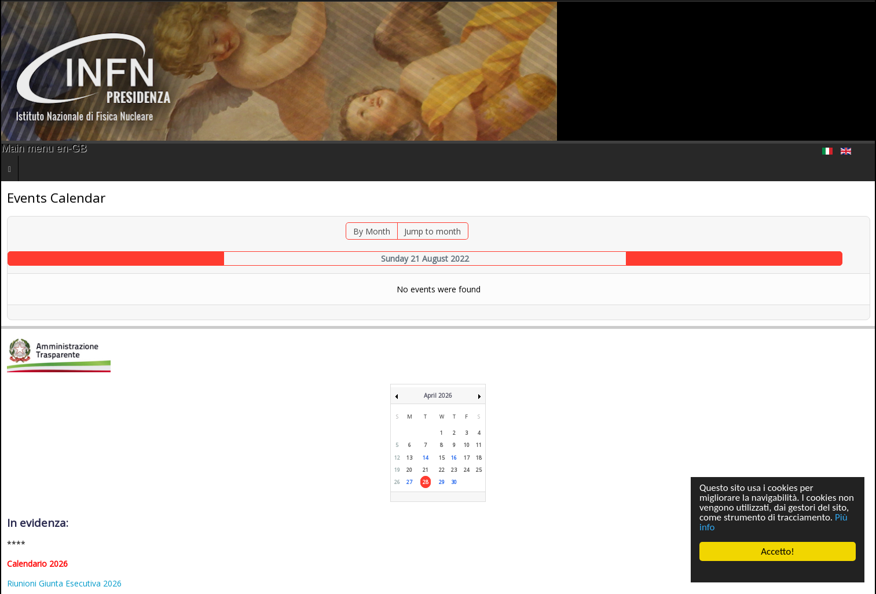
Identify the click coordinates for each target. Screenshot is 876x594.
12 (397, 457)
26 (397, 482)
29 (442, 482)
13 (409, 457)
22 (442, 470)
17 (467, 457)
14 (425, 457)
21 (425, 470)
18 (479, 457)
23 (454, 470)
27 (409, 482)
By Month (371, 231)
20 (409, 470)
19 (397, 470)
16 (454, 457)
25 (479, 470)
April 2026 (438, 395)
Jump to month (432, 231)
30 (454, 482)
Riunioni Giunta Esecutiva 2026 (64, 583)
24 (467, 470)
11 (479, 445)
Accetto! (777, 551)
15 (442, 457)
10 (467, 445)
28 (425, 482)
